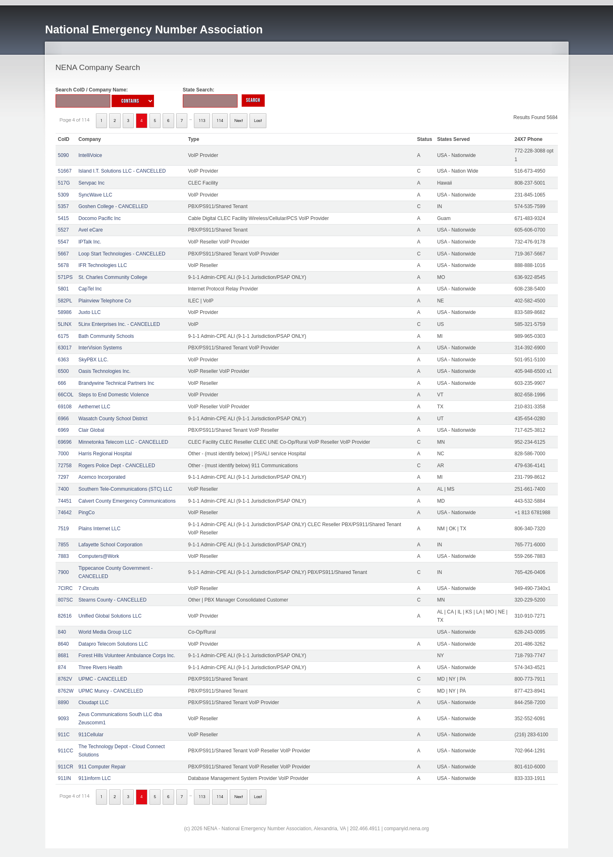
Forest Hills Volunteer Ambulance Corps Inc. (127, 655)
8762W (66, 691)
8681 (63, 655)
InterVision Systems (100, 348)
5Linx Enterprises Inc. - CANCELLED (119, 324)
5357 (63, 206)
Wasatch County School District (113, 418)
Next (238, 121)
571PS (65, 277)
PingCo (87, 512)
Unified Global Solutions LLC (110, 616)
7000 (63, 454)
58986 (65, 312)
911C (64, 735)
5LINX (65, 324)
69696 (65, 442)
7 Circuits (89, 588)
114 (220, 121)
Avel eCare (91, 230)
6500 (63, 371)
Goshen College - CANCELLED (113, 206)
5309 (63, 195)
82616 (65, 616)
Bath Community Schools (106, 336)
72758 (65, 465)
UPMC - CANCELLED (103, 679)
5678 (63, 265)
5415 (63, 218)
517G (64, 183)
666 (62, 383)
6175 (63, 336)
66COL (66, 395)
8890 (63, 702)
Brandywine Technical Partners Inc (116, 383)
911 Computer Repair (102, 767)
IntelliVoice (90, 155)
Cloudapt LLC (94, 702)
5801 (63, 289)
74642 (65, 512)
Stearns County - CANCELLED (113, 600)
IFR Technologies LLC (103, 265)
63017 (65, 348)
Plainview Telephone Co (105, 301)
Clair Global (92, 430)
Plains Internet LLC (100, 529)
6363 (63, 360)
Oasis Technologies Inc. (105, 371)
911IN (64, 778)
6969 (63, 430)
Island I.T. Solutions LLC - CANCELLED (122, 171)
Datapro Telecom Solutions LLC (113, 644)
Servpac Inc (92, 183)
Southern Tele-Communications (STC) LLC (125, 489)
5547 (63, 242)
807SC (65, 600)
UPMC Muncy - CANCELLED (111, 691)
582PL (65, 301)
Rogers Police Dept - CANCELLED (117, 465)
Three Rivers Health (101, 667)
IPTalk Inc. (90, 242)
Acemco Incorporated (102, 477)
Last (258, 121)
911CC (65, 751)
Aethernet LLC (94, 407)
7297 (63, 477)
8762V (65, 679)
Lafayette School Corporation (110, 545)
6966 (63, 418)
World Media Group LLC (105, 632)
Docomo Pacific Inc (100, 218)
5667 (63, 254)
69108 (65, 407)
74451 (65, 501)
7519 (63, 529)
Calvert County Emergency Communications (127, 501)
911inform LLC (95, 778)
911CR (65, 767)
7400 (63, 489)
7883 (63, 556)
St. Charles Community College (113, 277)
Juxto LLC (90, 312)
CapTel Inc (90, 289)
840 (62, 632)
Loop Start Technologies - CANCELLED (122, 254)
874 (62, 667)
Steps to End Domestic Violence (114, 395)
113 (201, 121)
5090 (63, 155)
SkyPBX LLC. (94, 360)
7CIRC (65, 588)
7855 (63, 545)
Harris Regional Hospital (105, 454)
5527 (63, 230)
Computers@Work (99, 556)
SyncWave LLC (95, 195)
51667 (65, 171)
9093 (63, 718)
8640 (63, 644)
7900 (63, 572)
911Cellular (91, 735)
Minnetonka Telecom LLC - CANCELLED (123, 442)
